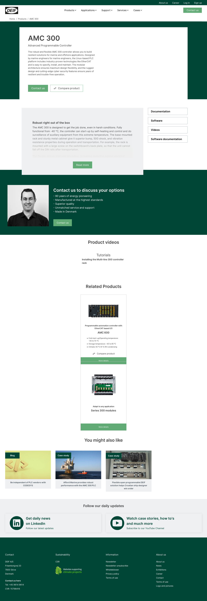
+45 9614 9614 (16, 584)
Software (156, 120)
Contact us (193, 10)
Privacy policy (112, 573)
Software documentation (166, 139)
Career (175, 2)
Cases (136, 10)
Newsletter (111, 561)
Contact (160, 578)
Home (12, 19)
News (158, 565)
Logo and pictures (164, 586)
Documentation (160, 111)
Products (69, 10)
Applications (88, 10)
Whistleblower (112, 569)
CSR (57, 561)
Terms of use (112, 578)
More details (104, 361)
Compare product (66, 88)
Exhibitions (161, 569)
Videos (155, 129)
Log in (187, 2)
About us (163, 2)
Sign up (198, 2)
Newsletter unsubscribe (117, 565)
